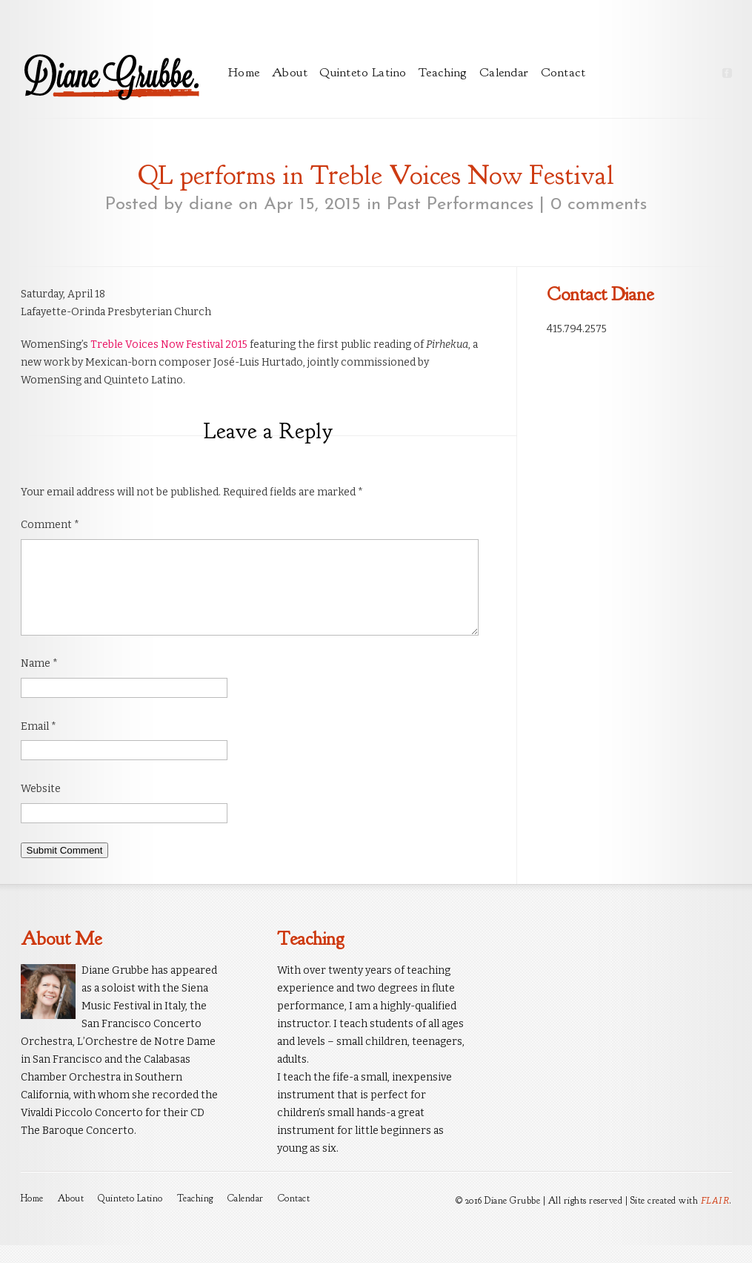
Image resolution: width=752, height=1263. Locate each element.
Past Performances (460, 205)
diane (211, 205)
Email (38, 744)
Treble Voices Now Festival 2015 (168, 344)
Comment (50, 524)
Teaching (443, 72)
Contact (563, 72)
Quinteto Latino (363, 72)
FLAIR (715, 1218)
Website (41, 806)
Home (244, 72)
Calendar (504, 72)
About (290, 72)
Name (39, 681)
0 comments (598, 205)
